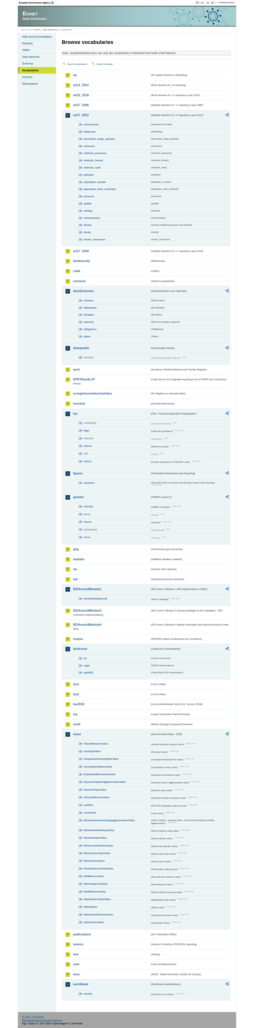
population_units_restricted (100, 189)
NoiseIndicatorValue (95, 837)
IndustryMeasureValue (96, 797)
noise (77, 734)
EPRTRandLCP (84, 379)
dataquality (81, 348)
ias (75, 569)
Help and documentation (37, 36)
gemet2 (78, 497)
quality (87, 203)
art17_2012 (81, 115)
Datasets (27, 43)
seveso (78, 944)
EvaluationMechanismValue (99, 774)
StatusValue (90, 906)
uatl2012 (88, 672)
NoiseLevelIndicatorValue (98, 845)
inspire (78, 639)
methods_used (92, 167)
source (88, 521)
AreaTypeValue (92, 751)
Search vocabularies (77, 64)
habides (78, 559)
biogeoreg (89, 131)
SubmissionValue (94, 922)
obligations (90, 329)
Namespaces (30, 83)
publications (82, 934)
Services (27, 77)
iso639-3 (88, 805)
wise (76, 974)
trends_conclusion (94, 239)
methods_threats (93, 160)
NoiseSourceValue (94, 860)
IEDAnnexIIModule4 (87, 624)
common (79, 281)
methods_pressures (95, 153)
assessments (91, 124)
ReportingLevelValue (96, 883)
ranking (88, 210)
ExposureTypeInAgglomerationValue (105, 781)
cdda (76, 271)
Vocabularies (30, 70)
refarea (88, 446)
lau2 (76, 694)
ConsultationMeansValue (98, 766)
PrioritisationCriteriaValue (98, 868)
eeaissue (89, 322)
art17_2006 (81, 105)
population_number (95, 182)
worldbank (80, 984)
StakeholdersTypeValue (97, 899)
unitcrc (88, 461)
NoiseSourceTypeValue (97, 853)
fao (75, 413)
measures (89, 146)
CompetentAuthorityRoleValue (101, 758)
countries (89, 482)
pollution (89, 174)
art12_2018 (81, 95)
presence (89, 196)
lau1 (76, 684)
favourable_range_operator (99, 138)
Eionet (37, 30)
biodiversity (81, 261)
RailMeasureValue (94, 876)
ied (75, 579)
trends (87, 232)
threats (88, 225)
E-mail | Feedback (33, 1016)
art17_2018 (81, 251)
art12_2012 (81, 85)
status (87, 336)
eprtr (76, 369)
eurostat (79, 403)
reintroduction (92, 218)
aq (75, 75)
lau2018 (78, 704)
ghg (76, 549)
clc (85, 658)
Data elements (31, 56)
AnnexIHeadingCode (95, 598)
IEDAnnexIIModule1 (87, 589)
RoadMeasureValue (95, 891)
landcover (80, 648)
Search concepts (104, 64)
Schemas (27, 63)
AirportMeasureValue (96, 743)
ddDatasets (90, 307)
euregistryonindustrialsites (92, 393)
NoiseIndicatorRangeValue (99, 830)
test (75, 954)
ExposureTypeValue (95, 789)
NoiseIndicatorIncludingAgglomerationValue (109, 820)
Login (201, 2)
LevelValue (90, 812)
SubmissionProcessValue (98, 914)
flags (86, 430)
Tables (26, 50)
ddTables (89, 314)
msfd (76, 724)
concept (88, 506)
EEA (37, 3)
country (88, 993)
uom (76, 964)
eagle (87, 665)
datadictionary (83, 291)
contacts (89, 300)
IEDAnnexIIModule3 (87, 610)
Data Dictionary (50, 30)
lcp (75, 714)
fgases (78, 473)
